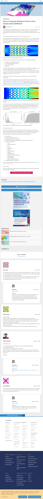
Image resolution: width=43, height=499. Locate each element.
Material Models (34, 440)
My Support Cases (20, 477)
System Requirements (9, 462)
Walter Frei (9, 27)
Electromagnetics (18, 422)
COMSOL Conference (9, 481)
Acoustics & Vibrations (33, 436)
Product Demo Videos (21, 459)
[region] (21, 494)
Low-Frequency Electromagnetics (17, 427)
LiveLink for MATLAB (33, 430)
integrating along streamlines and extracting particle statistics (21, 81)
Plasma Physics (16, 429)
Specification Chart (9, 458)
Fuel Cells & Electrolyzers (7, 437)
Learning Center (31, 456)
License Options (8, 460)
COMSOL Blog (6, 19)
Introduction (24, 437)
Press (29, 479)
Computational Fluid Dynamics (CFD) (9, 181)
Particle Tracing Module (15, 73)
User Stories (19, 461)
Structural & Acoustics (34, 433)
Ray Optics (16, 431)
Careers (29, 477)
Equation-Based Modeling (25, 429)
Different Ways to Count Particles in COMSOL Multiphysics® (18, 85)
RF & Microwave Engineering (17, 434)
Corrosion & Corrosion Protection (7, 430)
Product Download (20, 485)
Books (18, 465)
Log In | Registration (21, 256)
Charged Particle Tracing (16, 424)
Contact (36, 3)
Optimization (24, 445)
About (29, 475)
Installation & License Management (24, 434)
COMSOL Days (8, 477)
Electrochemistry (8, 433)
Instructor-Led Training (32, 458)
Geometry (24, 431)
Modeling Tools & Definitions (25, 443)
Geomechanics (33, 438)
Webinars (7, 475)
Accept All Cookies (23, 496)
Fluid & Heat (19, 181)
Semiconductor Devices (16, 436)
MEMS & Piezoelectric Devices (33, 443)
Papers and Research (21, 463)
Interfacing (34, 422)
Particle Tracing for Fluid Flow (29, 181)
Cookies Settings (4, 496)
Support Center (20, 475)
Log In (31, 3)
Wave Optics (16, 438)
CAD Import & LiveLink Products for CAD (34, 424)
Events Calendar (8, 479)
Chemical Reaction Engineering (7, 426)
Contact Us (30, 481)
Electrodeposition (8, 435)
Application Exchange (32, 462)
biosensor (31, 38)
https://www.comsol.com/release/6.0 (19, 409)
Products (7, 456)
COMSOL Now (8, 440)
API (23, 423)
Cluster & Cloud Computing (25, 426)
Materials (24, 438)
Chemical (7, 422)
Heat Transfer (16, 446)
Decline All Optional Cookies (34, 496)
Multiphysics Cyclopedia (33, 466)
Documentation (20, 483)
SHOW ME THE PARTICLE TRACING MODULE (21, 172)
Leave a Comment (21, 190)
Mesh (23, 440)
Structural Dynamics (32, 447)
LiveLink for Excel (34, 427)
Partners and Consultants (21, 481)
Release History (8, 464)
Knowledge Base (20, 479)
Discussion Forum (31, 460)
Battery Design (7, 423)
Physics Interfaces (25, 447)
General (24, 422)
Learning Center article (31, 108)
